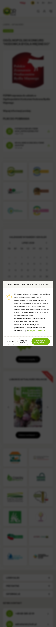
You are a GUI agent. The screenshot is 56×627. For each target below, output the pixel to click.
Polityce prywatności (37, 330)
